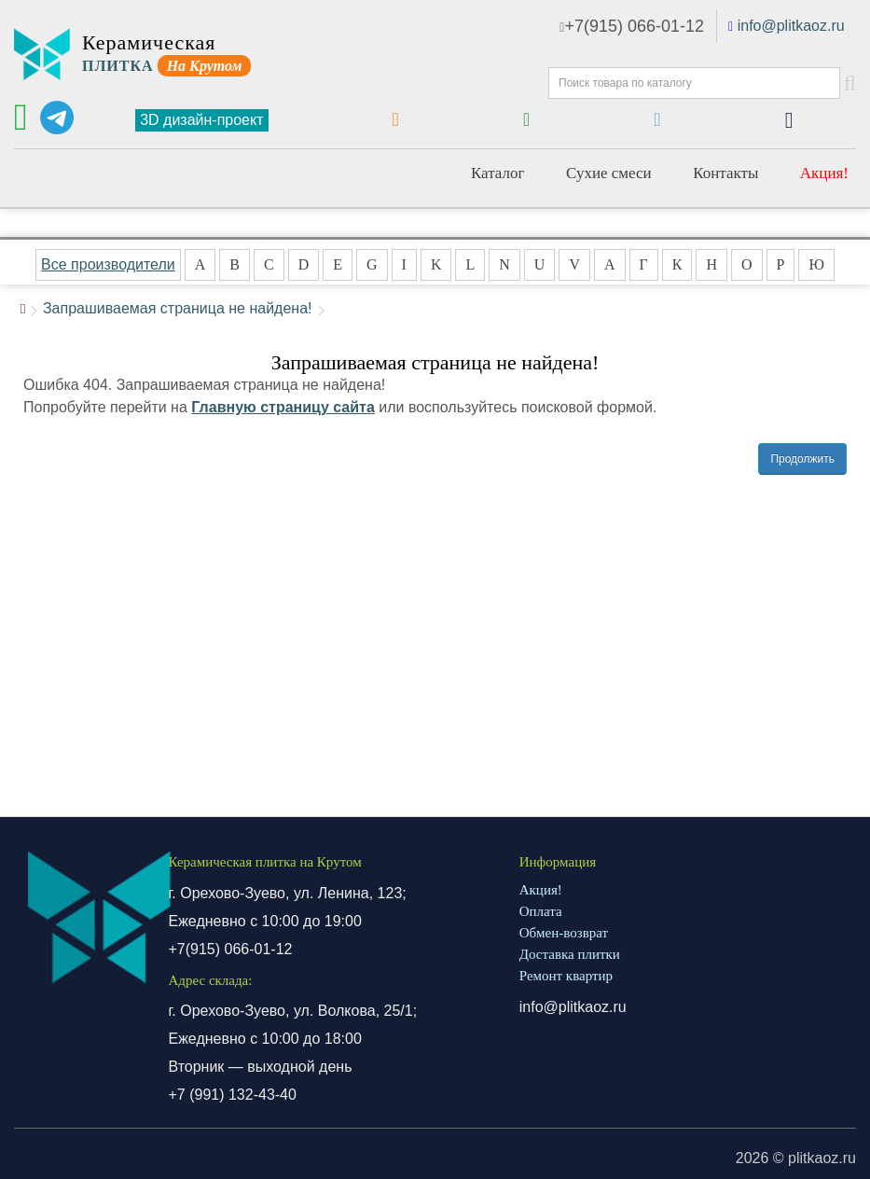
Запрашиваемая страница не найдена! (177, 308)
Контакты (725, 173)
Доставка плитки (569, 954)
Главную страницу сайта (283, 407)
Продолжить (802, 458)
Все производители (108, 264)
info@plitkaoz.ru (791, 26)
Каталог (498, 173)
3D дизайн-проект (201, 120)
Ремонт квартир (566, 975)
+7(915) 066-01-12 (631, 26)
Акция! (824, 173)
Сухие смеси (609, 173)
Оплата (540, 911)
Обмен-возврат (563, 932)
